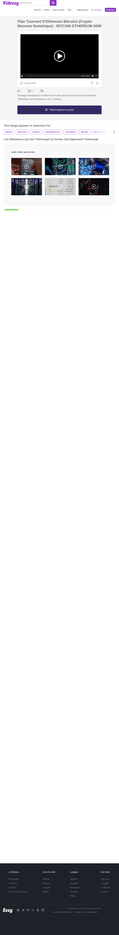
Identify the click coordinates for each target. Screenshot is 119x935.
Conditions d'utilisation (62, 912)
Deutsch (74, 892)
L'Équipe (105, 883)
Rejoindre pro (82, 10)
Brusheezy (14, 879)
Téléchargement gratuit (61, 110)
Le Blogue (105, 887)
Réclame (47, 883)
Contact (104, 892)
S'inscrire (110, 10)
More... (73, 896)
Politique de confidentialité (85, 912)
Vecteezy (13, 883)
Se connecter (96, 10)
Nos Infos (105, 879)
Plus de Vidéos (58, 10)
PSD (69, 10)
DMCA (46, 892)
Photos (46, 10)
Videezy (12, 887)
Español (74, 883)
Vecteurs (37, 10)
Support (46, 887)
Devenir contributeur (18, 892)
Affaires (46, 879)
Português (75, 887)
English (73, 879)
